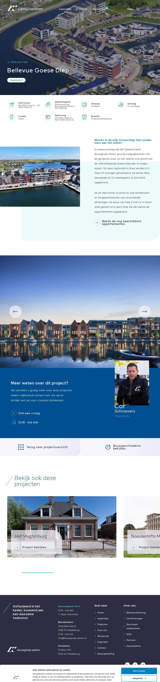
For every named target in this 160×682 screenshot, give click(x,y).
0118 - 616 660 (65, 610)
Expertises (65, 9)
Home (100, 612)
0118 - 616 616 (28, 422)
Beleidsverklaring (136, 612)
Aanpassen (139, 663)
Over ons (102, 630)
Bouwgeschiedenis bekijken (127, 447)
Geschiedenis (133, 646)
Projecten (82, 9)
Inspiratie (102, 642)
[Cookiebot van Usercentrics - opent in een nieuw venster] (16, 677)
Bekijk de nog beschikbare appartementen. (121, 222)
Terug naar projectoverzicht (47, 447)
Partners (131, 640)
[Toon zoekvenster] (148, 9)
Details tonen (39, 677)
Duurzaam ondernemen (133, 626)
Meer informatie (69, 614)
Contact (101, 648)
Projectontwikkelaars (101, 119)
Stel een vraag (29, 413)
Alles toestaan (139, 655)
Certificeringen (134, 618)
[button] (15, 311)
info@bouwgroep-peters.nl (72, 638)
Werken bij (98, 9)
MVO (129, 634)
